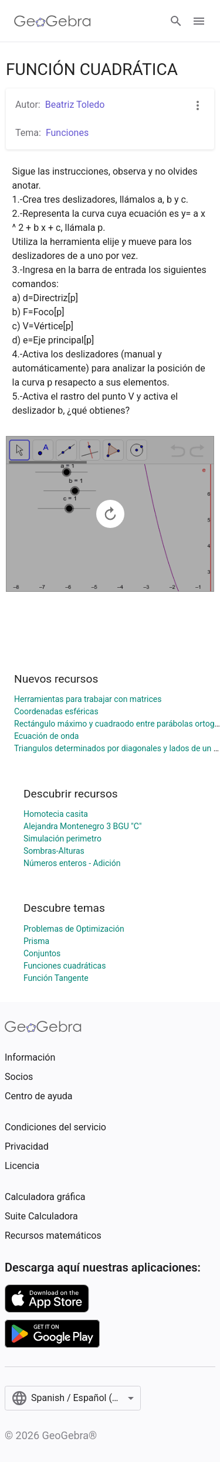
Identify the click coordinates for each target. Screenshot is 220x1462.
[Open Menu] (199, 21)
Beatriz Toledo (75, 104)
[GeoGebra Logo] (52, 21)
